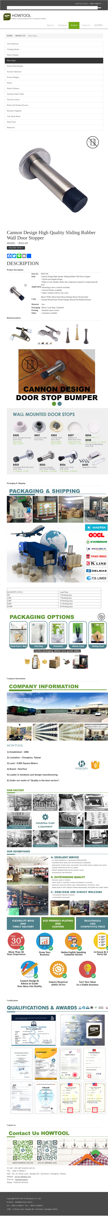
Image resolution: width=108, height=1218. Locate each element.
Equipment (62, 25)
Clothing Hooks (13, 49)
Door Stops (11, 61)
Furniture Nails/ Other (15, 94)
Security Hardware (14, 72)
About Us (50, 25)
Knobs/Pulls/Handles (15, 66)
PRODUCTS (20, 36)
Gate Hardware (13, 44)
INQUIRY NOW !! (16, 248)
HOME (9, 36)
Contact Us (85, 25)
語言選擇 (98, 25)
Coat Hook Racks (14, 116)
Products (74, 25)
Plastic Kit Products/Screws (17, 105)
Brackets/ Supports (14, 111)
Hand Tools (11, 122)
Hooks (9, 83)
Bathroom (11, 128)
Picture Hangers (13, 77)
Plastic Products (13, 88)
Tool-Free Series (13, 100)
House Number (13, 55)
